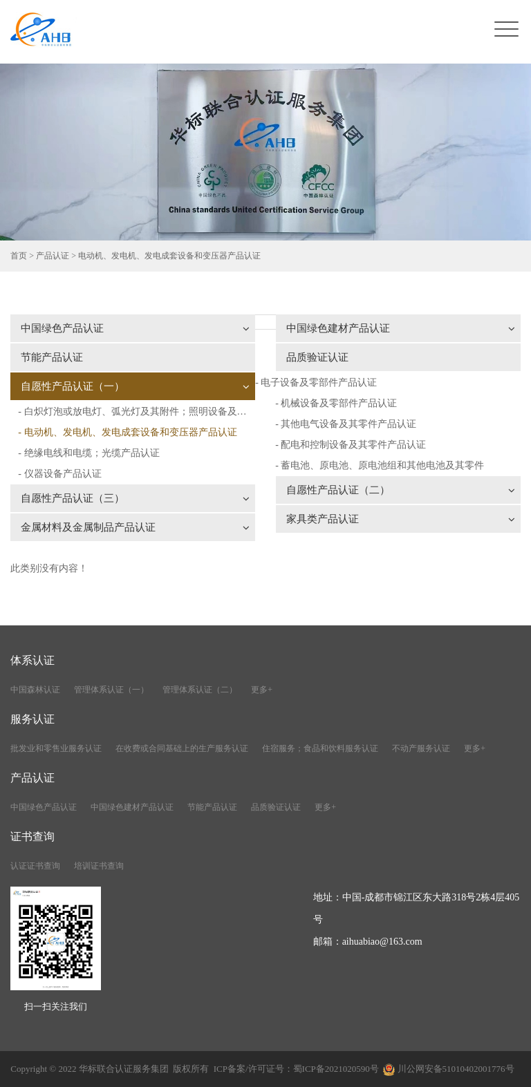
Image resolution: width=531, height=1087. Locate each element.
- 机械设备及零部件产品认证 (336, 403)
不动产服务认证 (421, 748)
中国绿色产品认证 (135, 328)
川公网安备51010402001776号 (456, 1069)
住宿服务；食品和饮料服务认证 (320, 748)
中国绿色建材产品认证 (400, 328)
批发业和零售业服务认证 (56, 748)
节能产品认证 (52, 357)
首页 (18, 256)
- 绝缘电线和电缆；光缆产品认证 (88, 453)
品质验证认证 (317, 357)
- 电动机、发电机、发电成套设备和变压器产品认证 (127, 432)
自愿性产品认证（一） (135, 386)
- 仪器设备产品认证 (59, 474)
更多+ (261, 689)
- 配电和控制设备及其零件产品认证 (350, 444)
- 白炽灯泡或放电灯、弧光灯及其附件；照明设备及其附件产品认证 (136, 411)
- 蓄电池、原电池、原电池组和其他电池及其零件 (379, 465)
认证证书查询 (35, 866)
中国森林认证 (35, 689)
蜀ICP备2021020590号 (336, 1069)
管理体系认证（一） (111, 689)
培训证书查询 (99, 866)
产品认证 (52, 256)
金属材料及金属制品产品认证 (135, 527)
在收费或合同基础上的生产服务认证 (181, 748)
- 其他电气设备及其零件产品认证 (345, 424)
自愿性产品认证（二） (400, 489)
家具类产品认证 (400, 518)
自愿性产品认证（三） (135, 498)
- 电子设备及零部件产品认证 (316, 382)
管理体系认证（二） (199, 689)
